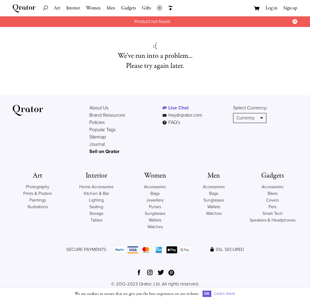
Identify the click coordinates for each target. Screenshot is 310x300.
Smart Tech (272, 213)
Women (93, 8)
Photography (37, 186)
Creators (169, 8)
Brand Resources (107, 115)
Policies (97, 122)
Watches (155, 226)
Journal (97, 144)
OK (207, 293)
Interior (73, 8)
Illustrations (38, 206)
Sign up (290, 8)
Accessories (155, 186)
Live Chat (178, 108)
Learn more (224, 293)
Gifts (146, 8)
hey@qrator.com (185, 115)
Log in (271, 8)
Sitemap (97, 137)
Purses (155, 206)
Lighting (96, 200)
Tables (96, 220)
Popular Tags (102, 130)
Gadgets (128, 8)
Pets (272, 206)
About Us (98, 108)
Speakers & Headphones (272, 220)
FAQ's (171, 122)
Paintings (37, 200)
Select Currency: (250, 108)
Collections (158, 8)
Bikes (273, 193)
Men (111, 8)
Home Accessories (96, 186)
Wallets (155, 220)
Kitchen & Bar (96, 193)
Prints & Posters (37, 193)
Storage (96, 213)
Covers (272, 200)
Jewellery (155, 200)
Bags (155, 193)
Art (57, 8)
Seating (96, 206)
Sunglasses (155, 213)
